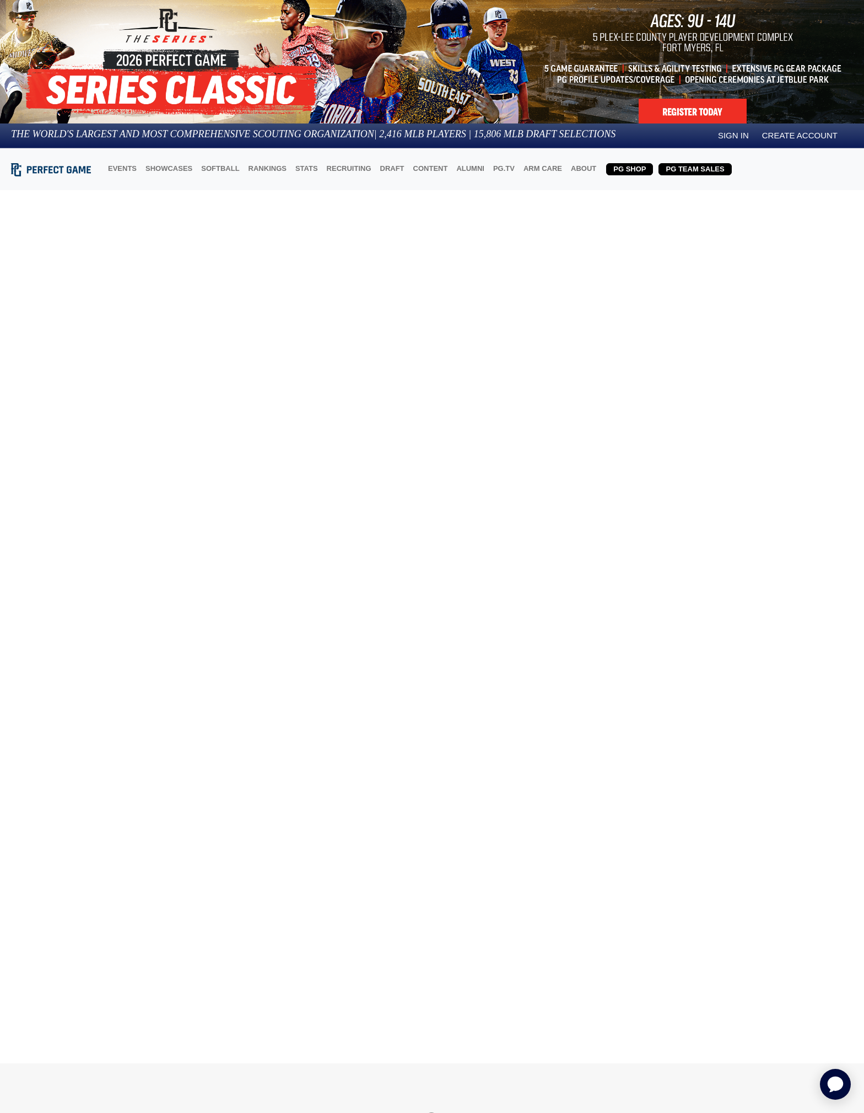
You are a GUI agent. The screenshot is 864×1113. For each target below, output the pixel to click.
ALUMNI (470, 168)
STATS (306, 168)
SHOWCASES (168, 168)
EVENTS (122, 168)
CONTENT (430, 168)
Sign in (733, 135)
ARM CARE (542, 168)
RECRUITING (349, 168)
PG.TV (504, 168)
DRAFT (392, 168)
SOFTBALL (220, 168)
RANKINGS (268, 168)
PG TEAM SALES (695, 169)
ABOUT (583, 168)
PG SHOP (629, 169)
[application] (835, 1084)
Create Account (800, 135)
